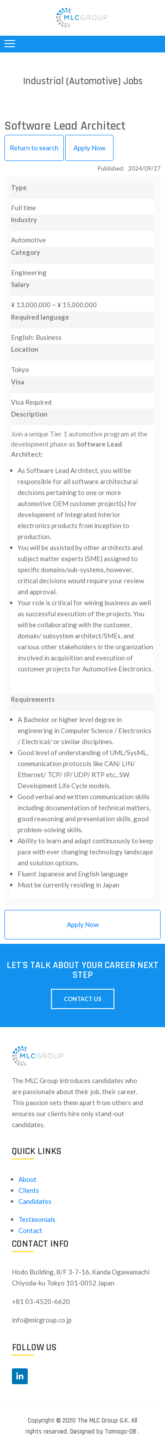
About (27, 1179)
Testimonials (36, 1219)
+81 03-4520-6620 (41, 1301)
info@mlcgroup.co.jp (42, 1320)
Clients (28, 1190)
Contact (30, 1230)
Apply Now (89, 148)
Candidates (34, 1201)
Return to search (34, 148)
